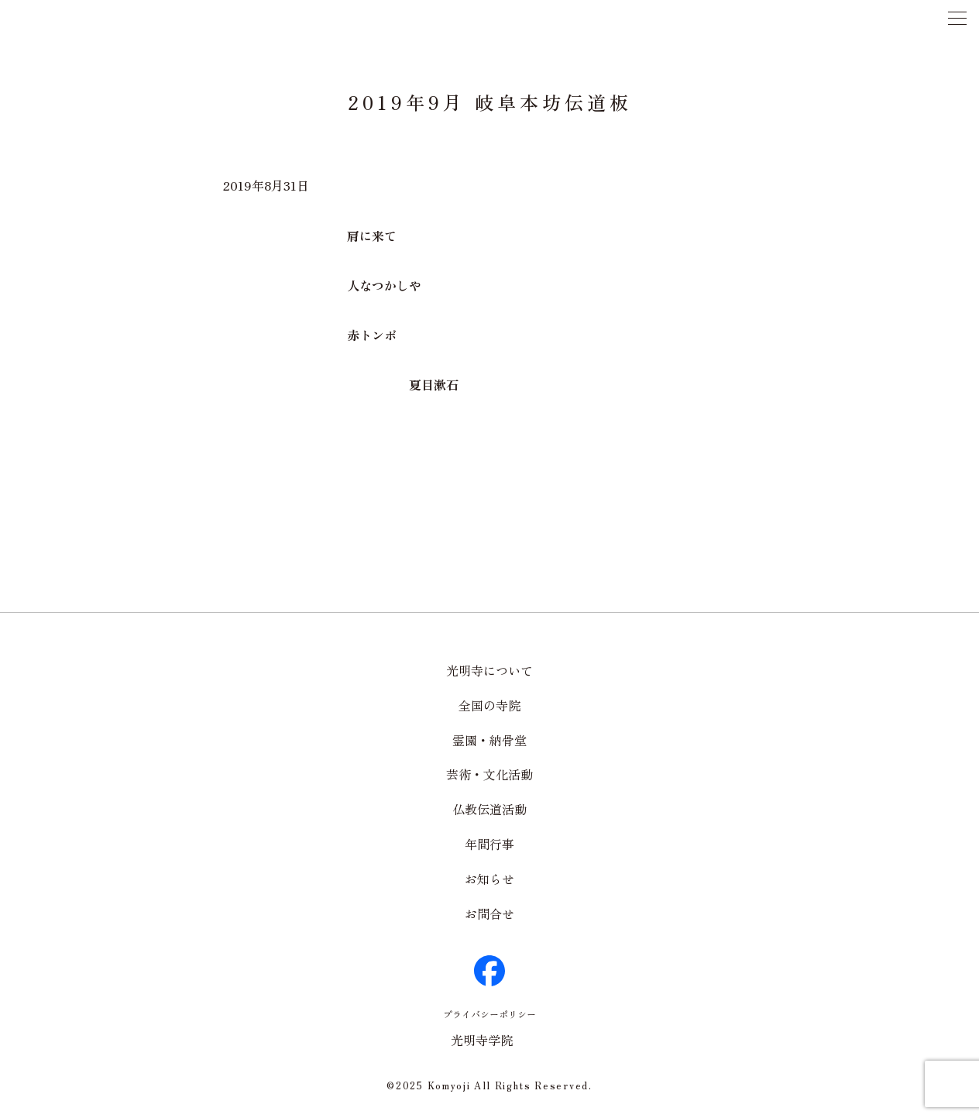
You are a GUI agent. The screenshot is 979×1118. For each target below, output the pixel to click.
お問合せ (489, 913)
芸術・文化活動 (489, 774)
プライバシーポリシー (489, 1013)
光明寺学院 (482, 1039)
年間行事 (489, 843)
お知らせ (489, 878)
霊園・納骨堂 (489, 740)
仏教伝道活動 (489, 809)
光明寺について (489, 670)
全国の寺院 (489, 705)
